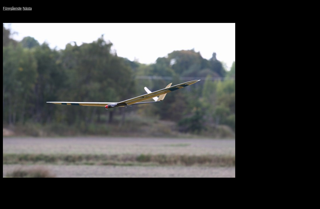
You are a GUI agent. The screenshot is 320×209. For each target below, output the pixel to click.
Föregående (12, 8)
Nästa (27, 8)
